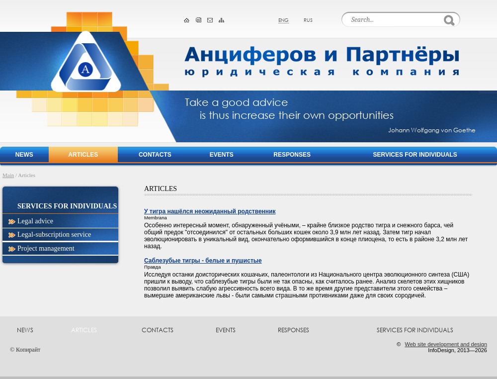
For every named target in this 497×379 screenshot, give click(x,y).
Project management (46, 248)
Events (222, 154)
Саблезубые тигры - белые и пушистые (203, 260)
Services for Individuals (415, 154)
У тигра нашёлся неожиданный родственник (209, 211)
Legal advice (35, 221)
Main (8, 175)
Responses (292, 154)
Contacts (155, 154)
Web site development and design (446, 344)
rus (308, 20)
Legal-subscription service (54, 234)
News (24, 154)
